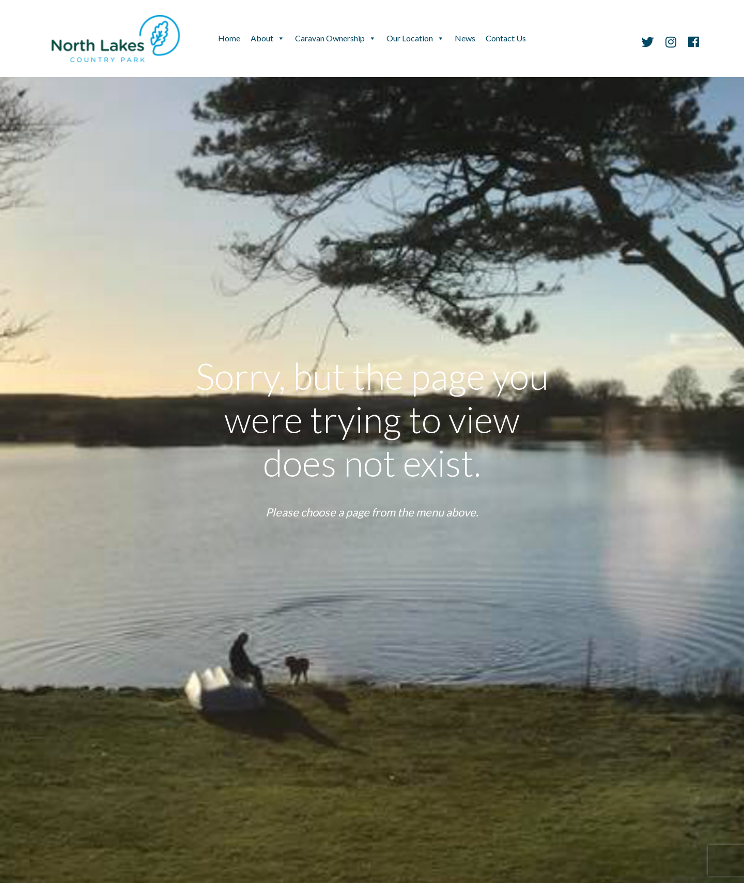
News (465, 38)
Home (229, 38)
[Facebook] (691, 43)
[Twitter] (647, 43)
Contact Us (506, 38)
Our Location (409, 38)
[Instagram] (670, 43)
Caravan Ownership (330, 38)
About (262, 38)
